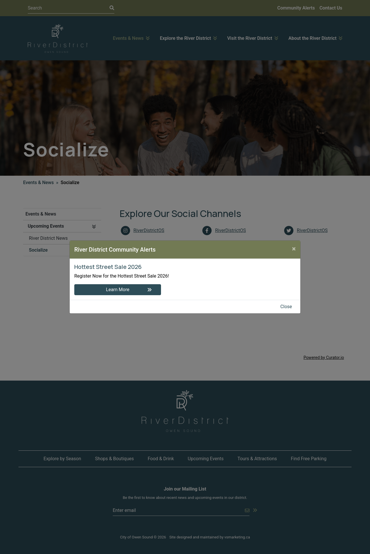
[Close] (293, 249)
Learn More (118, 289)
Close (286, 306)
